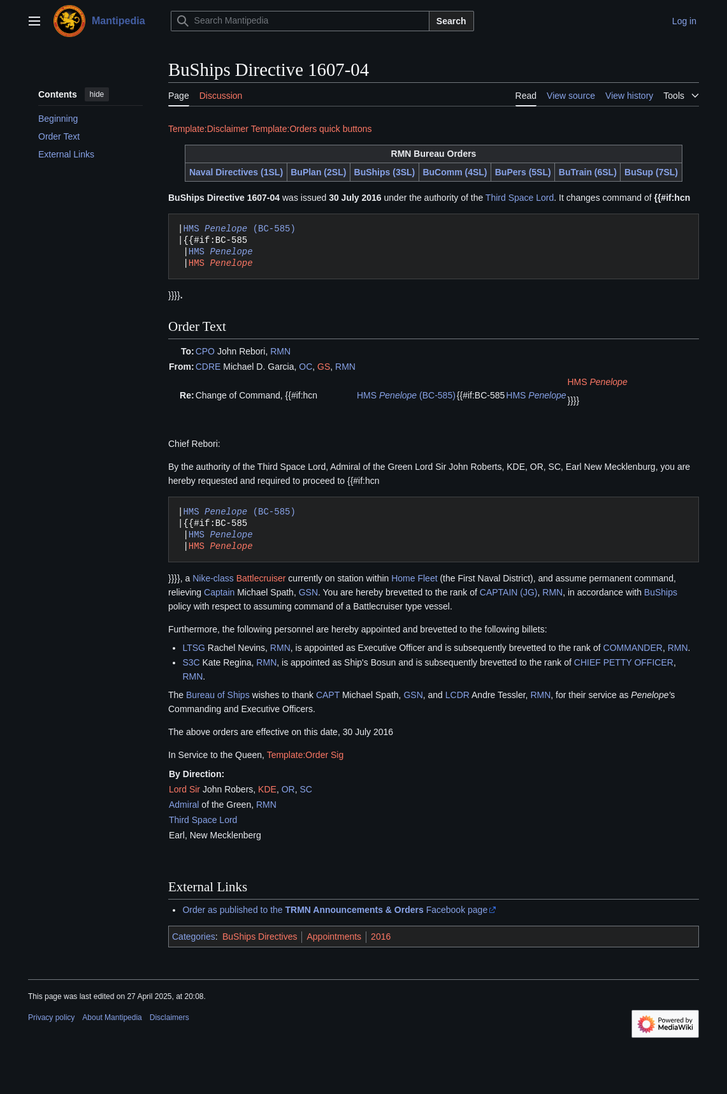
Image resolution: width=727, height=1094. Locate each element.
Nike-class (213, 578)
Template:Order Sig (305, 755)
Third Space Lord (520, 198)
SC (305, 789)
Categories (193, 936)
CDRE (208, 366)
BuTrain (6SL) (588, 172)
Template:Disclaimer (208, 129)
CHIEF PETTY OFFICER (623, 662)
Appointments (333, 936)
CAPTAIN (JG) (509, 592)
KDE (267, 789)
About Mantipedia (111, 1017)
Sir (194, 789)
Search (451, 21)
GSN (308, 592)
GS (323, 366)
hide (97, 94)
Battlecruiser (261, 578)
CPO (205, 351)
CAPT (328, 695)
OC (305, 366)
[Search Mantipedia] (300, 21)
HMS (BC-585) (239, 228)
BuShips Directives (260, 936)
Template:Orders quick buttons (311, 129)
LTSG (193, 648)
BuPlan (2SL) (318, 172)
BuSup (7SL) (651, 172)
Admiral (184, 804)
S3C (190, 662)
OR (288, 789)
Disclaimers (169, 1017)
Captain (219, 592)
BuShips (660, 592)
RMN (280, 351)
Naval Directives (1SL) (236, 172)
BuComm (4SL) (454, 172)
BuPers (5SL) (523, 172)
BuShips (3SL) (384, 172)
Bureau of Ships (218, 695)
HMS (221, 251)
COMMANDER (633, 648)
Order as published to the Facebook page (334, 910)
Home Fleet (414, 578)
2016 (381, 936)
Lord (178, 789)
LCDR (457, 695)
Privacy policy (51, 1017)
